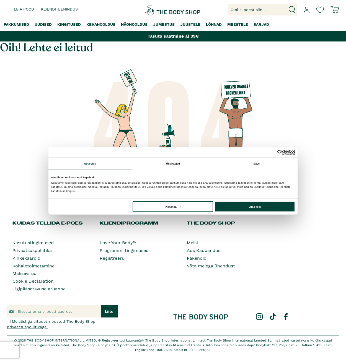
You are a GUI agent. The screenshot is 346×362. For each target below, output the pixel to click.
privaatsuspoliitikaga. (27, 327)
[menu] (173, 24)
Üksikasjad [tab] (173, 163)
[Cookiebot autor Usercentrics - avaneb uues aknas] (271, 152)
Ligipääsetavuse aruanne (39, 288)
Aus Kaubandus (203, 250)
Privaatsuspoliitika (32, 250)
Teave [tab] (256, 163)
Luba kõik (255, 206)
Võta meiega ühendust (211, 266)
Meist (192, 242)
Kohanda (173, 206)
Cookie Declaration (33, 281)
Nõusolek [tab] (90, 163)
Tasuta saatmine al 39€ (173, 36)
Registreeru (112, 258)
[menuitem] (16, 24)
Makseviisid (24, 273)
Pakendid (196, 258)
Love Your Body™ (118, 242)
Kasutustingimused (33, 242)
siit (25, 345)
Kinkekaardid (26, 258)
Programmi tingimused (124, 250)
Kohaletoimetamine (33, 266)
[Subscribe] (109, 311)
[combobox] (262, 9)
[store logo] (156, 9)
